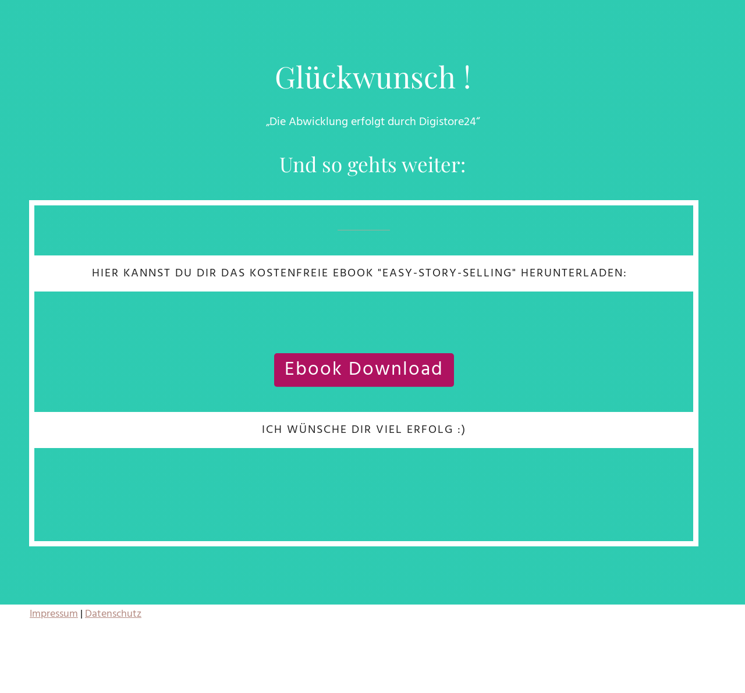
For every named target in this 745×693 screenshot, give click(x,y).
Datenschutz (113, 614)
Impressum (54, 614)
